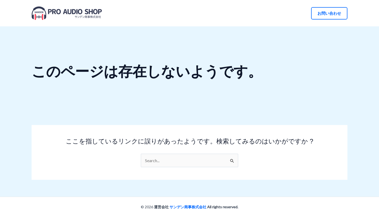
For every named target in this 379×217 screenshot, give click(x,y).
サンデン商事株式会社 (187, 207)
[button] (329, 13)
